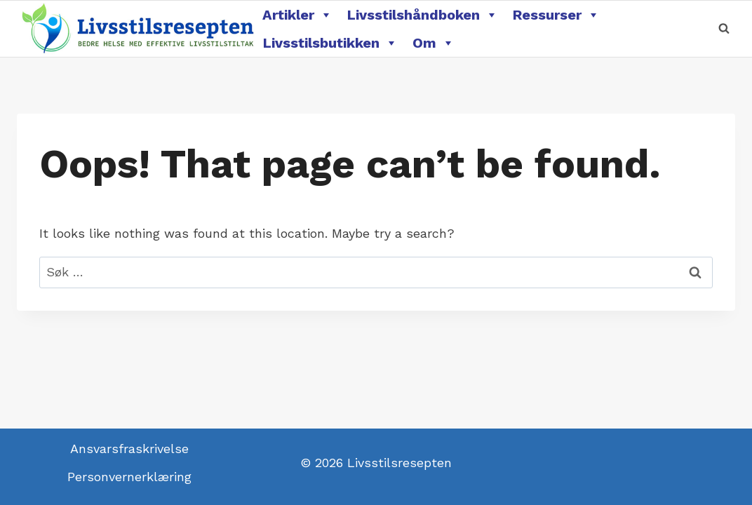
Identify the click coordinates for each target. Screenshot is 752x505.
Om (433, 43)
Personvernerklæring (129, 476)
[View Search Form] (724, 29)
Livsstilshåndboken (422, 15)
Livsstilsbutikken (330, 43)
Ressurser (556, 15)
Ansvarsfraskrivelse (129, 448)
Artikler (297, 15)
